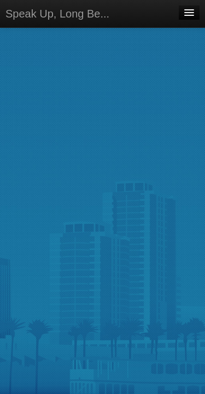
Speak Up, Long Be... (57, 14)
